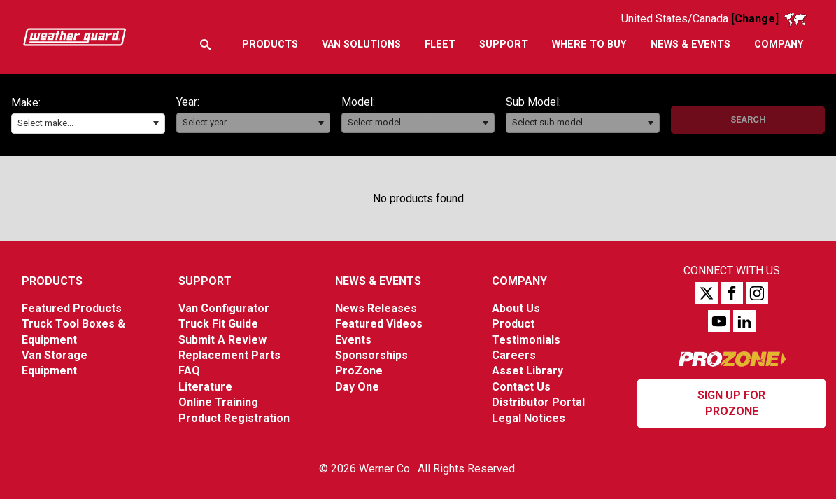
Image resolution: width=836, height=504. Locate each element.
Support (205, 281)
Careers (514, 355)
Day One (357, 386)
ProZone (359, 370)
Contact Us (521, 386)
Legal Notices (528, 418)
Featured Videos (379, 323)
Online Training (218, 402)
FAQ (189, 370)
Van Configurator (223, 308)
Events (353, 339)
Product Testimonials (526, 331)
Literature (205, 386)
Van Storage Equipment (54, 363)
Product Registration (234, 418)
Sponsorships (371, 355)
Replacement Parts (229, 355)
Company (519, 281)
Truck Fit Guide (218, 323)
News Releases (376, 308)
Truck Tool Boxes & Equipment (73, 331)
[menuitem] (269, 44)
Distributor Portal (538, 402)
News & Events (378, 281)
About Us (516, 308)
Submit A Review (222, 339)
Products (52, 281)
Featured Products (72, 308)
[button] (155, 123)
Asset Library (527, 370)
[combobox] (88, 123)
